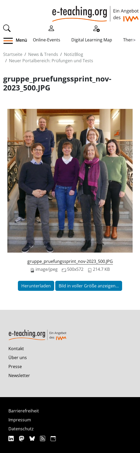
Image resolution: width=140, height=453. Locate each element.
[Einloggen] (51, 28)
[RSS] (43, 438)
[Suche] (7, 28)
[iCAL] (53, 438)
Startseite (12, 54)
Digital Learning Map (91, 40)
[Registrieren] (96, 28)
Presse (15, 366)
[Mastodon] (22, 438)
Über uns (17, 357)
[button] (10, 41)
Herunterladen (36, 286)
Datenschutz (21, 429)
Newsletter (19, 375)
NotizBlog (73, 54)
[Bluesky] (32, 438)
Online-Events (46, 40)
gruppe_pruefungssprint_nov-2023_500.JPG (70, 261)
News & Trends (43, 54)
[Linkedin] (11, 438)
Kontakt (16, 348)
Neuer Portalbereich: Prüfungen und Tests (51, 61)
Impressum (19, 420)
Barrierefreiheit (23, 411)
